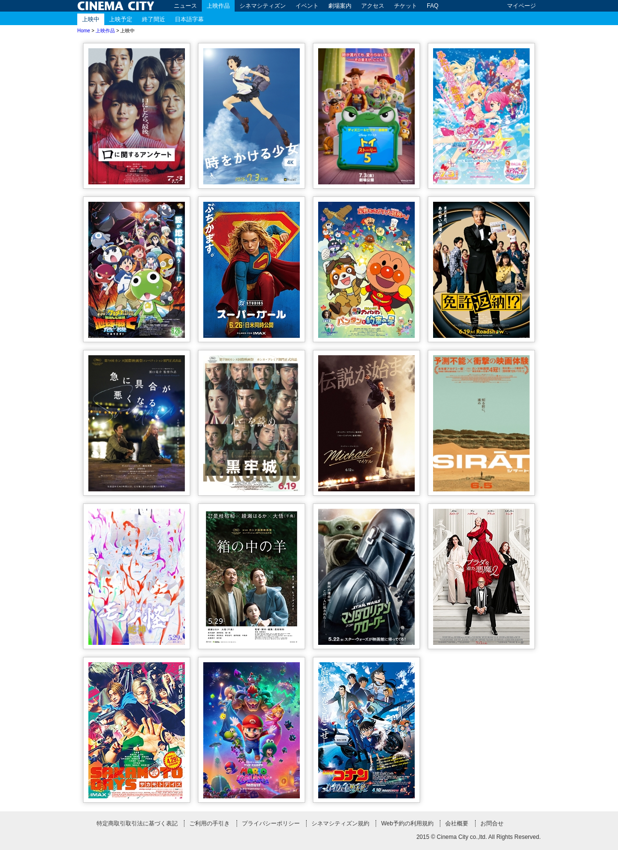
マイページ (521, 5)
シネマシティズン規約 (340, 823)
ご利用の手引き (209, 823)
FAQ (432, 5)
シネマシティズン (262, 5)
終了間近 (153, 19)
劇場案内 (339, 5)
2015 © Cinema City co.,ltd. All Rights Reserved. (478, 837)
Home (83, 30)
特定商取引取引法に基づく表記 (137, 823)
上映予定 (120, 19)
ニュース (185, 5)
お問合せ (492, 823)
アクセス (372, 5)
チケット (405, 5)
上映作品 (218, 5)
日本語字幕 (189, 19)
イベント (307, 5)
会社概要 (456, 823)
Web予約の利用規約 (407, 823)
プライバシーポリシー (271, 823)
